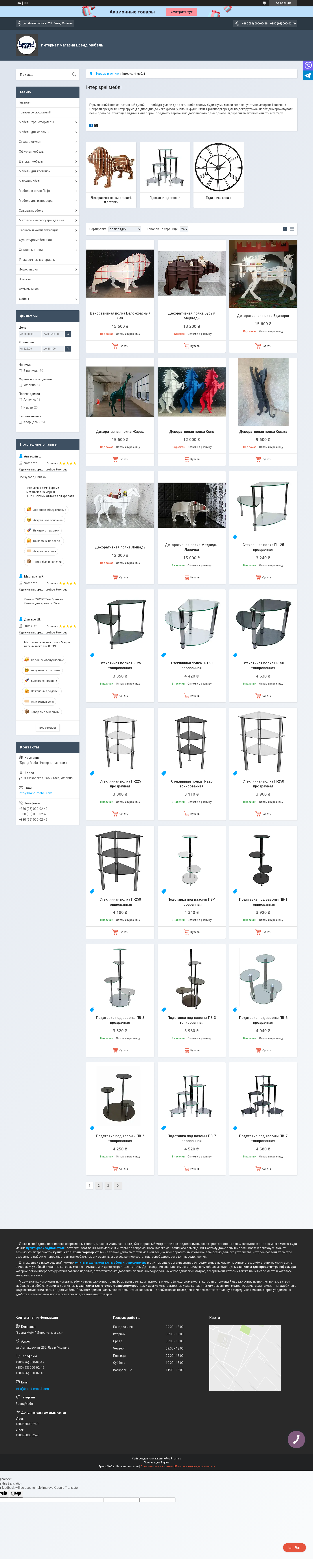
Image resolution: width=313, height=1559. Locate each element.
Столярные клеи (31, 250)
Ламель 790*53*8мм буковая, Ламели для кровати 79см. (43, 601)
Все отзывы (47, 727)
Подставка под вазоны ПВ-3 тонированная (192, 1020)
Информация (28, 269)
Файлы (24, 299)
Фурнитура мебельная (35, 240)
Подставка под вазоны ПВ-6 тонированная (120, 1138)
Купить (123, 346)
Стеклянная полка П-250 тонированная (120, 901)
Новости (25, 279)
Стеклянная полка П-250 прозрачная (263, 783)
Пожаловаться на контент (157, 1466)
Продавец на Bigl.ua (156, 1462)
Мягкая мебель (30, 181)
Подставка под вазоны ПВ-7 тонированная (263, 1138)
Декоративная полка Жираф (120, 432)
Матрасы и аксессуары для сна (41, 220)
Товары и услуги (107, 73)
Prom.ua (176, 1458)
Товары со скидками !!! (35, 112)
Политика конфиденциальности (195, 1466)
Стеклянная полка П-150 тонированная (263, 665)
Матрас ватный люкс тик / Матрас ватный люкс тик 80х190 (47, 644)
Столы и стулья (30, 141)
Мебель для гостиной (34, 171)
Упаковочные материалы (37, 259)
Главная (25, 102)
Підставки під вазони (165, 198)
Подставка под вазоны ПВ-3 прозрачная (120, 1020)
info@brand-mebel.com (35, 793)
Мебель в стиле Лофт (34, 191)
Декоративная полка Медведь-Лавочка (192, 547)
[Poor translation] (16, 1494)
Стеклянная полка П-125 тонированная (120, 665)
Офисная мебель (31, 151)
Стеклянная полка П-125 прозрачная (263, 547)
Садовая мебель (31, 210)
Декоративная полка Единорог (263, 316)
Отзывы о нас (29, 289)
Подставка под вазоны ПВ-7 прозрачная (192, 1138)
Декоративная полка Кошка (263, 432)
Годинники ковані (218, 198)
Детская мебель (31, 161)
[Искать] (74, 74)
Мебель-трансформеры (36, 122)
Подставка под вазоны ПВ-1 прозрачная (192, 901)
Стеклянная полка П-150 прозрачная (191, 665)
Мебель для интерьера (36, 200)
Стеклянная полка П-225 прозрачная (120, 783)
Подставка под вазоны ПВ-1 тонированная (263, 901)
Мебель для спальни (34, 132)
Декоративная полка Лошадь (120, 547)
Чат (294, 1548)
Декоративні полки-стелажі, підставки (111, 200)
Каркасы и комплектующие (39, 230)
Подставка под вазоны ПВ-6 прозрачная (263, 1020)
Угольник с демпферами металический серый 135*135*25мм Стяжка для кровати (50, 491)
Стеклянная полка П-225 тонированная (191, 783)
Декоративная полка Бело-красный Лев (120, 315)
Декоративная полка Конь (191, 432)
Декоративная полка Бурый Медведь (191, 315)
